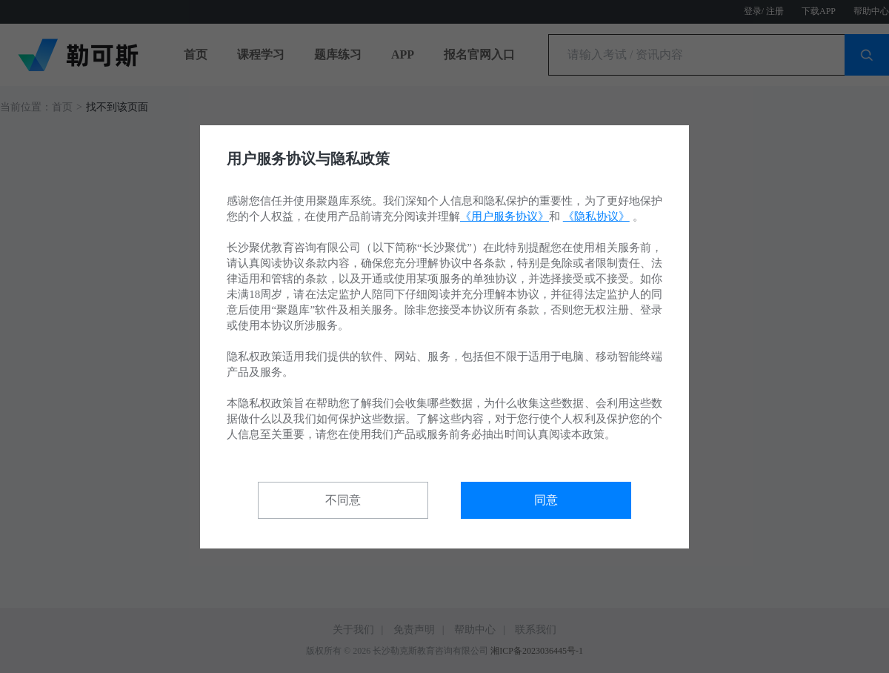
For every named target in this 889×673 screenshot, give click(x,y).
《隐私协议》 (596, 216)
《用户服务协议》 (504, 216)
